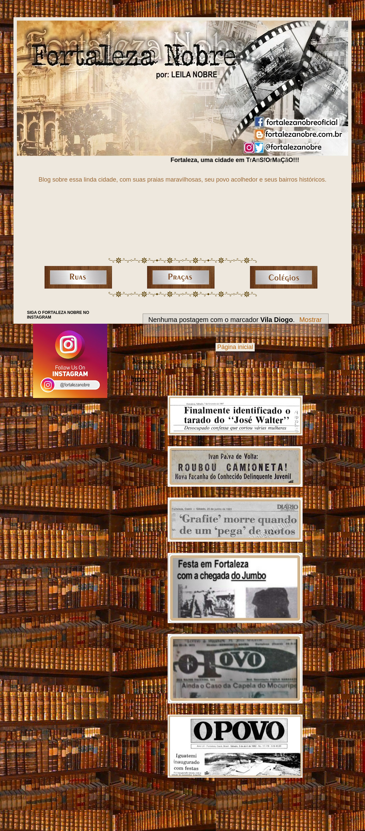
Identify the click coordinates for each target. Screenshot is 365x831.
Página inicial (235, 347)
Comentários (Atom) (183, 361)
